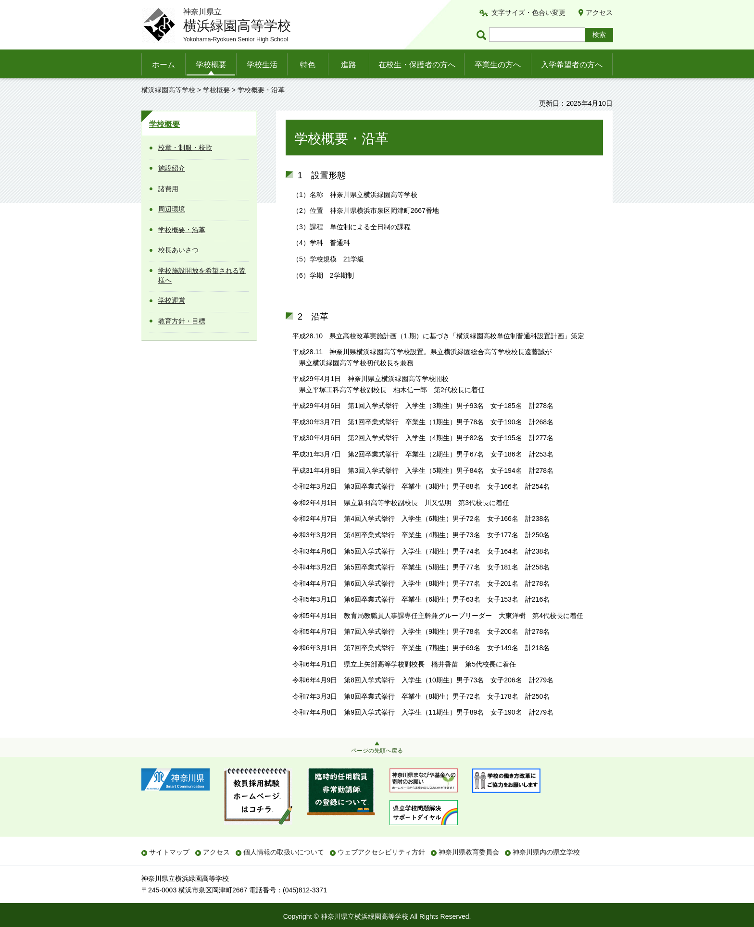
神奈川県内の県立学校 (546, 852)
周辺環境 (171, 209)
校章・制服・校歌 (185, 147)
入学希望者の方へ (572, 65)
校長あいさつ (178, 250)
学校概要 (211, 65)
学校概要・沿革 (181, 230)
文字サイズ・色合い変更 (528, 12)
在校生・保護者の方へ (416, 65)
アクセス (599, 12)
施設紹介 (171, 168)
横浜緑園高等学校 (168, 90)
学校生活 (262, 65)
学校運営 (171, 300)
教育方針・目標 (181, 321)
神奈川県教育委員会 (469, 852)
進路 (348, 65)
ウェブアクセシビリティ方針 (381, 852)
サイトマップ (169, 852)
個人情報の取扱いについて (283, 852)
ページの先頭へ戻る (377, 750)
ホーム (163, 65)
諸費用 (168, 189)
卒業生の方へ (498, 65)
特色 (307, 65)
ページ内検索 (483, 34)
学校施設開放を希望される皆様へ (202, 275)
